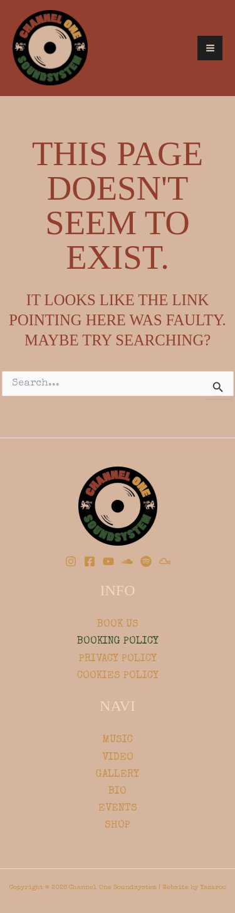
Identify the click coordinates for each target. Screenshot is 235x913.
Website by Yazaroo (194, 887)
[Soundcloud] (127, 561)
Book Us (117, 624)
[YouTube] (108, 561)
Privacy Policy (118, 659)
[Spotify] (146, 561)
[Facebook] (89, 561)
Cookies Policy (118, 676)
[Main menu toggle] (209, 48)
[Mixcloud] (164, 561)
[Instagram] (70, 561)
